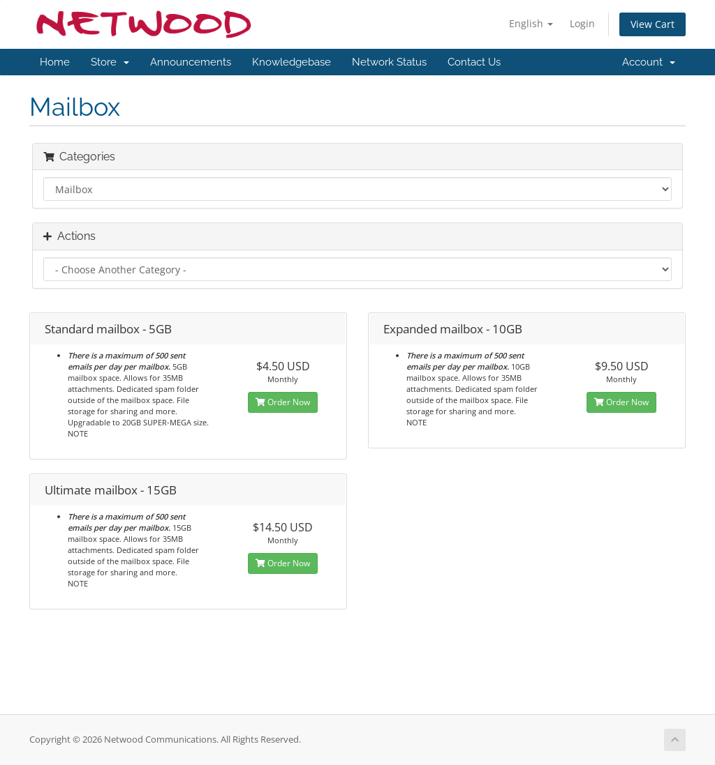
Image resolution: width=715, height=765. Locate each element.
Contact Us (474, 62)
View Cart (653, 24)
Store (110, 62)
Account (648, 62)
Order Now (283, 402)
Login (582, 23)
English (531, 23)
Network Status (389, 62)
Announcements (190, 62)
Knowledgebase (291, 62)
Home (55, 62)
